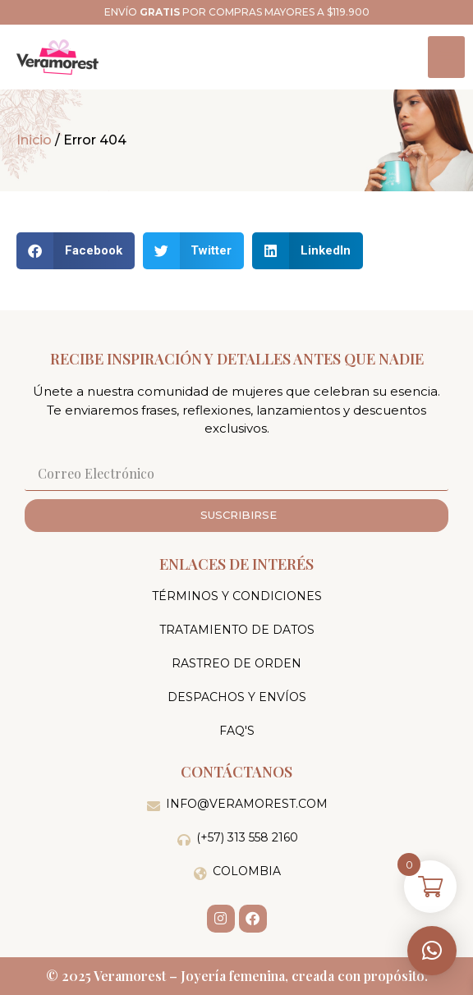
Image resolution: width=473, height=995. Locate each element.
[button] (432, 950)
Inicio (34, 140)
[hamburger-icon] (446, 57)
